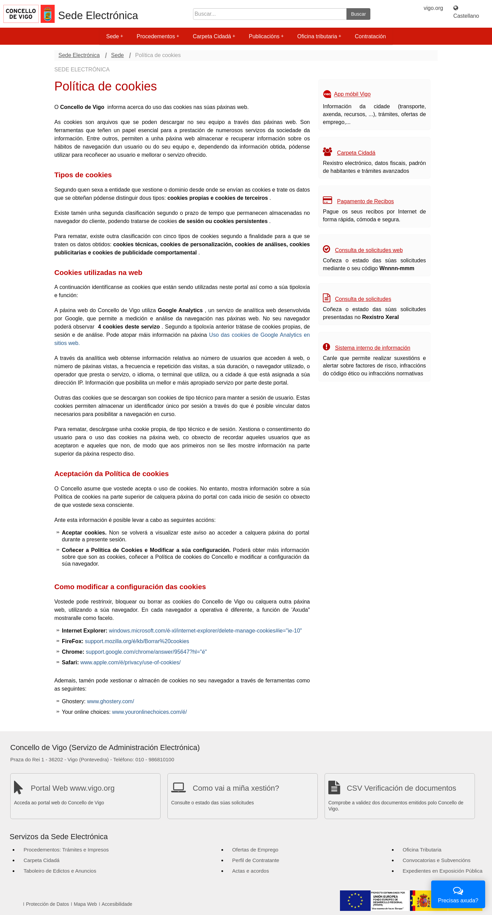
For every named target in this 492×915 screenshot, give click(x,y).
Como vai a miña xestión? (236, 788)
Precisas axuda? (458, 893)
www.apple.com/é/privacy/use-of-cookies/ (130, 662)
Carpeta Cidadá (214, 36)
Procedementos (158, 36)
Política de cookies (158, 55)
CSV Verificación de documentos (401, 788)
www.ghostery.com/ (110, 701)
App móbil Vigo (352, 94)
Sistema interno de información (372, 348)
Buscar (358, 14)
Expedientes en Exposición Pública (442, 871)
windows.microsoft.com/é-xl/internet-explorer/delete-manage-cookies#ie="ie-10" (205, 631)
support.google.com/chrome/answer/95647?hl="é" (146, 652)
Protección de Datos (47, 904)
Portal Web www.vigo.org (72, 788)
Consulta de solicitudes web (368, 250)
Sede (114, 36)
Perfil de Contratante (255, 860)
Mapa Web (85, 904)
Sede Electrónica (98, 15)
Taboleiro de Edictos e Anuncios (60, 871)
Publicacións (266, 36)
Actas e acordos (250, 871)
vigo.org (433, 8)
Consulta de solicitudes (363, 299)
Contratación (370, 36)
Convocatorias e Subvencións (436, 860)
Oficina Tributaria (422, 849)
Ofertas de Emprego (255, 849)
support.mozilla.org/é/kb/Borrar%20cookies (137, 641)
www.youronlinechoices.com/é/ (149, 712)
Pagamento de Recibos (365, 201)
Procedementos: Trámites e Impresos (66, 849)
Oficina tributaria (319, 36)
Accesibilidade (117, 904)
